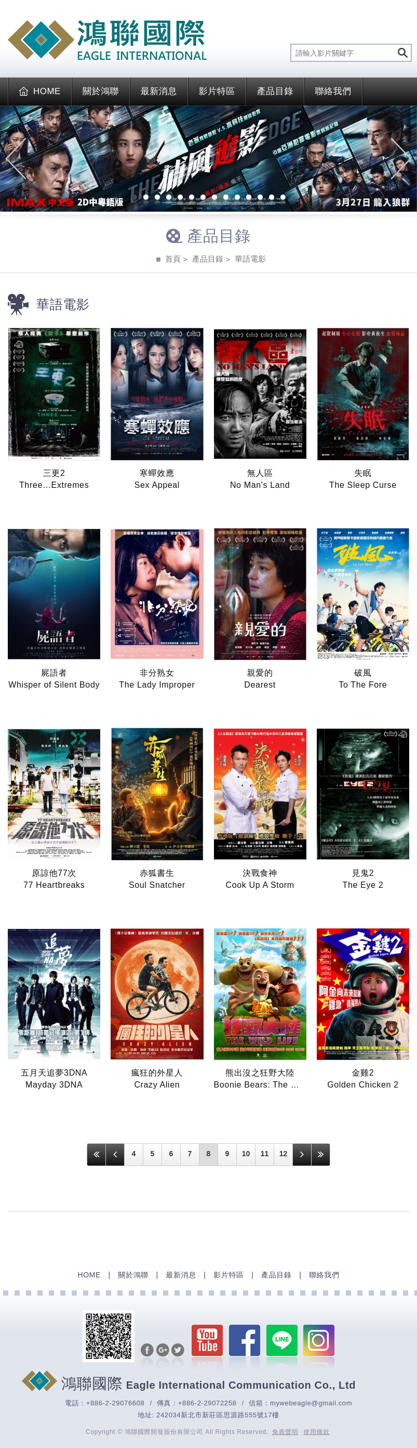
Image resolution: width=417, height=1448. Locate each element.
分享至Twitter (177, 1356)
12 (260, 198)
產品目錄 (275, 91)
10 (237, 198)
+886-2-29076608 (115, 1403)
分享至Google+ (162, 1356)
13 (271, 198)
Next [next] (401, 158)
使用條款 (316, 1432)
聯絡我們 (333, 91)
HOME (40, 91)
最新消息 (159, 91)
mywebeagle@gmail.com (311, 1403)
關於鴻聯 (101, 91)
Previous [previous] (15, 158)
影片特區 (217, 91)
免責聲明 (285, 1432)
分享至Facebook (147, 1356)
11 (249, 198)
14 (283, 198)
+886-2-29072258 (207, 1403)
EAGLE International (107, 40)
